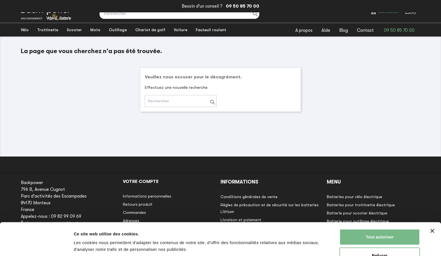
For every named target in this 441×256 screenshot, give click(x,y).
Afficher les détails (93, 245)
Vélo (25, 30)
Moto (95, 30)
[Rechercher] (179, 13)
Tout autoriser (380, 217)
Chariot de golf (150, 30)
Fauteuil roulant (211, 30)
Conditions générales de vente (249, 196)
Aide (325, 30)
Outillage (118, 30)
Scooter (74, 30)
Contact (365, 30)
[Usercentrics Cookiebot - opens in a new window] (36, 245)
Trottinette (47, 30)
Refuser (380, 235)
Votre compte (141, 181)
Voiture (180, 30)
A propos (303, 30)
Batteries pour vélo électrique (354, 196)
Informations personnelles (147, 196)
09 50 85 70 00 (241, 6)
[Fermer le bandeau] (432, 211)
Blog (343, 30)
